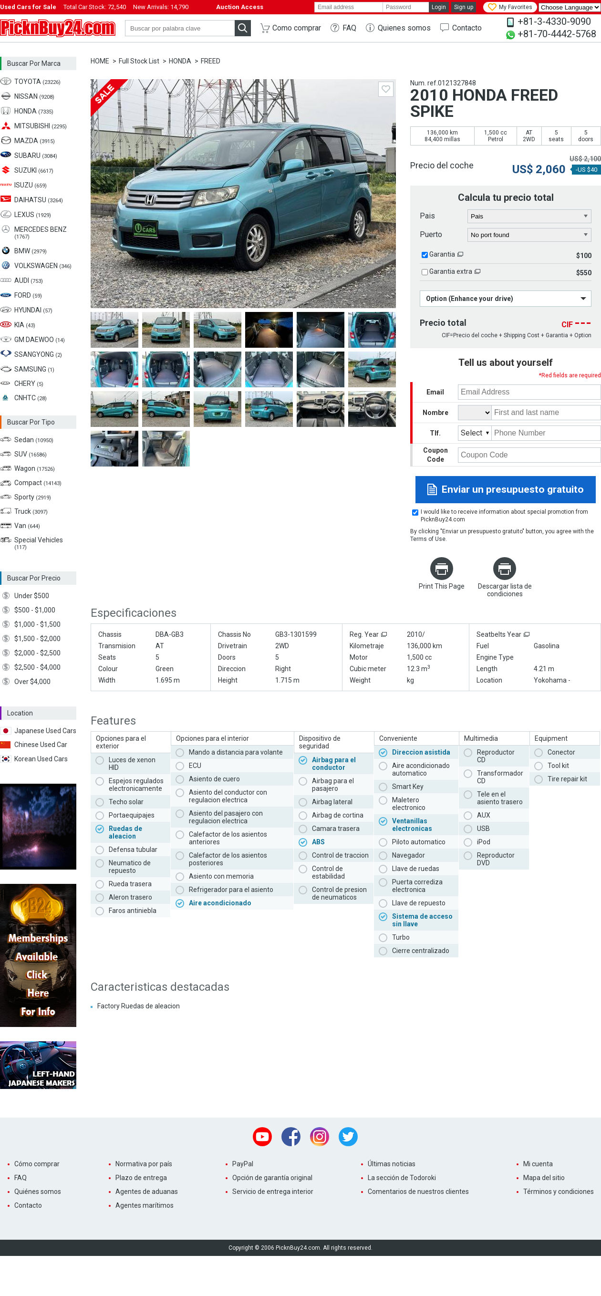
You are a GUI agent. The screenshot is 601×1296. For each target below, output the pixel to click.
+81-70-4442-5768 (557, 34)
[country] (529, 216)
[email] (348, 7)
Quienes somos (404, 27)
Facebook (290, 1136)
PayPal (242, 1164)
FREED (210, 61)
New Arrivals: (160, 6)
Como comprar (296, 27)
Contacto (467, 27)
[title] (474, 412)
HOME (100, 61)
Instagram (319, 1136)
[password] (406, 7)
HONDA (180, 61)
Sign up (463, 7)
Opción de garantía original (272, 1178)
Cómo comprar (37, 1164)
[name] (546, 412)
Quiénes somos (37, 1191)
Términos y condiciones (558, 1191)
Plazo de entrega (141, 1178)
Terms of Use (428, 539)
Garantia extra (450, 271)
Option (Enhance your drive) (469, 298)
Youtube (262, 1136)
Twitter (348, 1136)
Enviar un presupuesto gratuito (513, 489)
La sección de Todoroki (402, 1178)
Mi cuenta (538, 1164)
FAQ (349, 27)
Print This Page (442, 586)
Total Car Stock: (94, 6)
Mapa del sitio (544, 1178)
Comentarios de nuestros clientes (418, 1191)
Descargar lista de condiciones (505, 590)
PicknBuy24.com (57, 28)
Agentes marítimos (144, 1205)
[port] (529, 235)
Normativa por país (143, 1164)
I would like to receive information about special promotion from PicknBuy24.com (504, 515)
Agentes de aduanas (146, 1191)
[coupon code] (529, 455)
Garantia (442, 254)
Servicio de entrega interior (272, 1191)
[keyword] (180, 28)
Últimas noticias (391, 1164)
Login (439, 7)
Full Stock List (139, 61)
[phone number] (546, 433)
